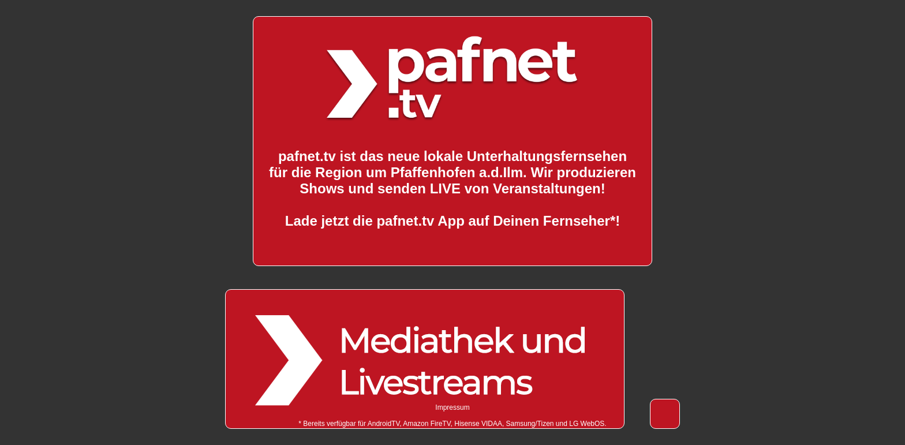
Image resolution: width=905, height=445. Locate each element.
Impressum (452, 407)
